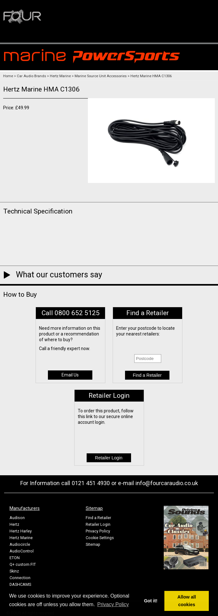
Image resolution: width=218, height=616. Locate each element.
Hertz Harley (21, 531)
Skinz (14, 571)
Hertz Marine (60, 76)
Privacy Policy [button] (113, 604)
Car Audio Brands (31, 76)
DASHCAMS (20, 584)
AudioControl (22, 551)
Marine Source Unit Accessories (101, 76)
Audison (17, 517)
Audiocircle (20, 544)
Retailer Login (98, 524)
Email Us (70, 374)
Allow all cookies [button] (186, 600)
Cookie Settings (100, 537)
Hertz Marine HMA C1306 (151, 76)
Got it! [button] (150, 600)
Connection (20, 577)
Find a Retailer (98, 517)
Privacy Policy (98, 531)
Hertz (14, 524)
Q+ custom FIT (23, 564)
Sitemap (93, 544)
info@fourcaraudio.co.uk (166, 483)
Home (8, 76)
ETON (15, 557)
